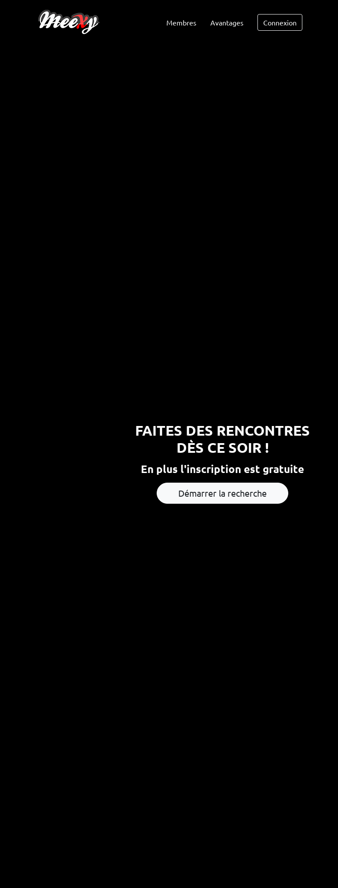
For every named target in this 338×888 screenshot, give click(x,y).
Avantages (226, 22)
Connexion (280, 22)
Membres (181, 22)
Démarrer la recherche (222, 492)
